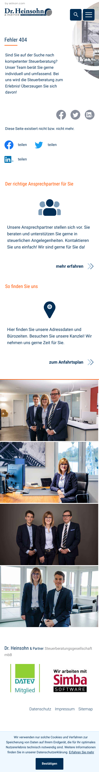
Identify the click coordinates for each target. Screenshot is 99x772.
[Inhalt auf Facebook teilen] (19, 145)
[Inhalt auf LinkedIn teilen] (19, 159)
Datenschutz (40, 709)
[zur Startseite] (28, 13)
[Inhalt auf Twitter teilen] (49, 145)
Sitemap (85, 709)
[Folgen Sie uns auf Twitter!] (75, 115)
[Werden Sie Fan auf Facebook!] (61, 115)
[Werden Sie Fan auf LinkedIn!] (90, 115)
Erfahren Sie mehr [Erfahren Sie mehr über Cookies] (81, 752)
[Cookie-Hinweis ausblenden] (49, 764)
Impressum (65, 709)
